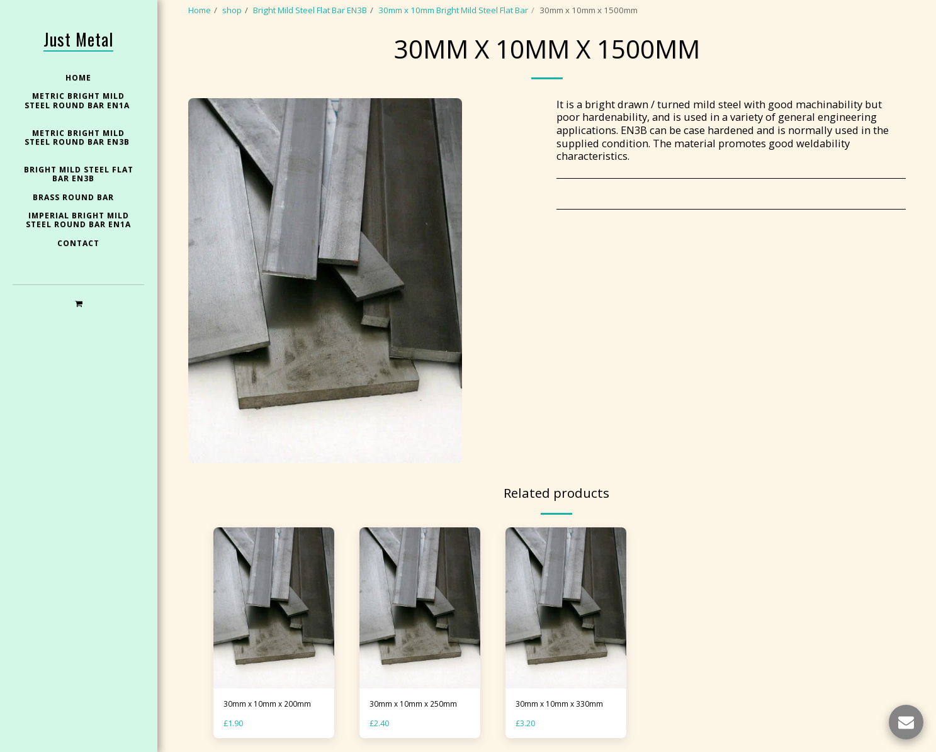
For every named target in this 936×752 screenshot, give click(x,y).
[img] (273, 607)
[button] (78, 303)
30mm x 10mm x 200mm (270, 704)
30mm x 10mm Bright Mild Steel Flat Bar (453, 10)
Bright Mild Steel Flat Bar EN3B (310, 10)
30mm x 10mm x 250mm (416, 704)
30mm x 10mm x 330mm (562, 704)
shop (232, 10)
